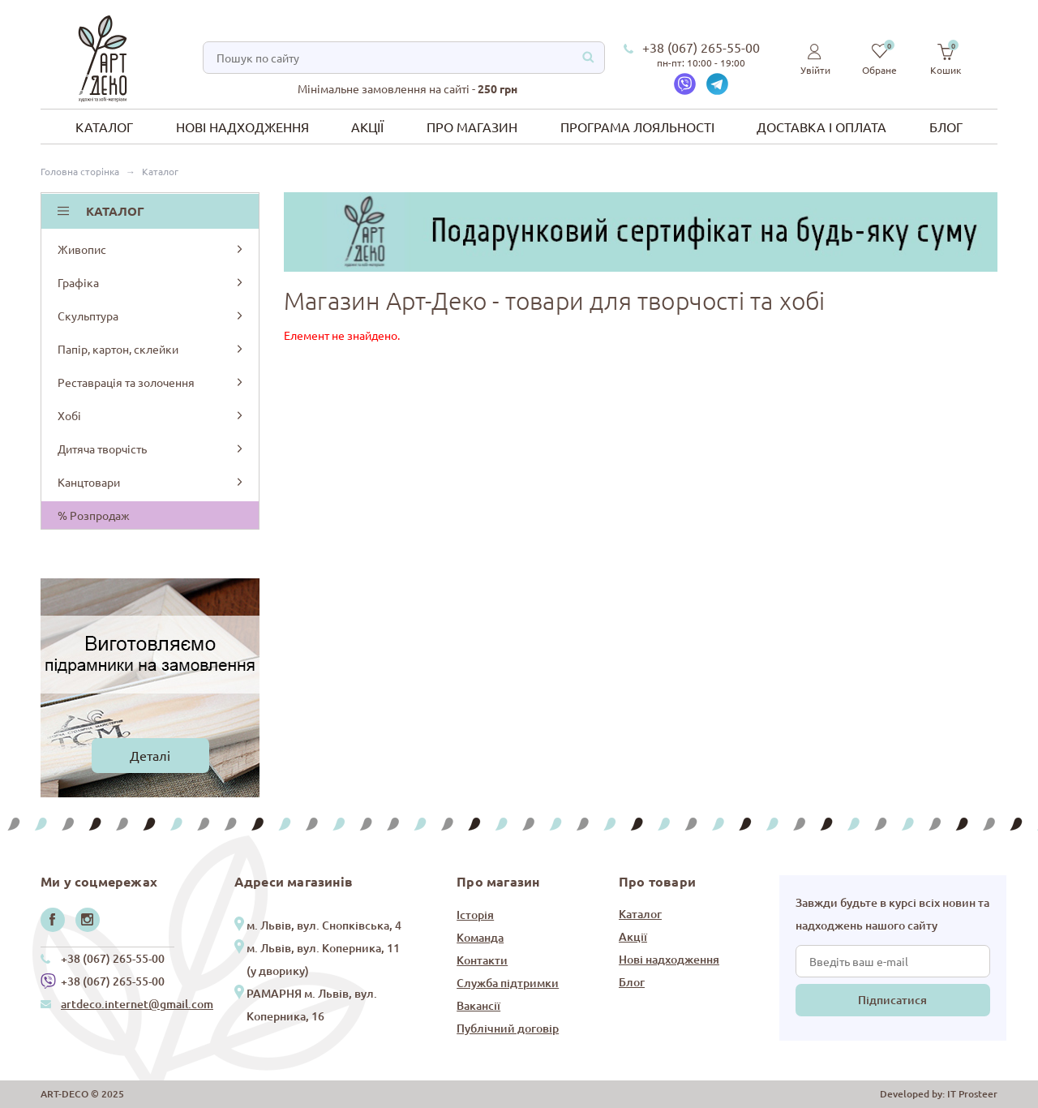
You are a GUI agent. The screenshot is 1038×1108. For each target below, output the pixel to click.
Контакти (482, 960)
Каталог (104, 126)
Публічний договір (508, 1028)
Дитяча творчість (151, 448)
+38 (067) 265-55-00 (701, 47)
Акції (367, 126)
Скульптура (151, 315)
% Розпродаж (94, 515)
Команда (480, 937)
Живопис (151, 249)
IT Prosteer (972, 1094)
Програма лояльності (637, 126)
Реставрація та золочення (151, 382)
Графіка (151, 282)
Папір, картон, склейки (151, 348)
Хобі (151, 415)
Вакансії (478, 1005)
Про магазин (472, 126)
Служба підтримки (508, 982)
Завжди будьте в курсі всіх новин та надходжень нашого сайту (892, 914)
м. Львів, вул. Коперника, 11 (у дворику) (323, 959)
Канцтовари (151, 482)
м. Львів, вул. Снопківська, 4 (324, 925)
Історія (475, 914)
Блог (946, 126)
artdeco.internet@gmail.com (137, 1003)
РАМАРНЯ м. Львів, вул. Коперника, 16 (312, 1005)
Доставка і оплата (821, 126)
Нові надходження (242, 126)
